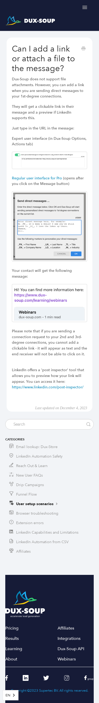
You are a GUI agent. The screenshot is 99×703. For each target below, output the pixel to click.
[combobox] (10, 695)
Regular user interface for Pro (37, 178)
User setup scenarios (37, 503)
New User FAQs (29, 475)
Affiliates (23, 551)
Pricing (11, 628)
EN (8, 695)
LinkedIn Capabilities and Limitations (47, 532)
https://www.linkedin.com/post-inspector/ (47, 387)
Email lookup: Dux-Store (37, 446)
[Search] (49, 424)
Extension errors (30, 522)
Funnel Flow (26, 494)
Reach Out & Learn (32, 465)
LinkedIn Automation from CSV (42, 541)
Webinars (67, 659)
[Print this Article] (83, 49)
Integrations (69, 638)
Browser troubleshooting (37, 513)
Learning (13, 649)
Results (12, 638)
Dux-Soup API (71, 649)
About (11, 659)
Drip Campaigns (30, 484)
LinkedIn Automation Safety (39, 456)
